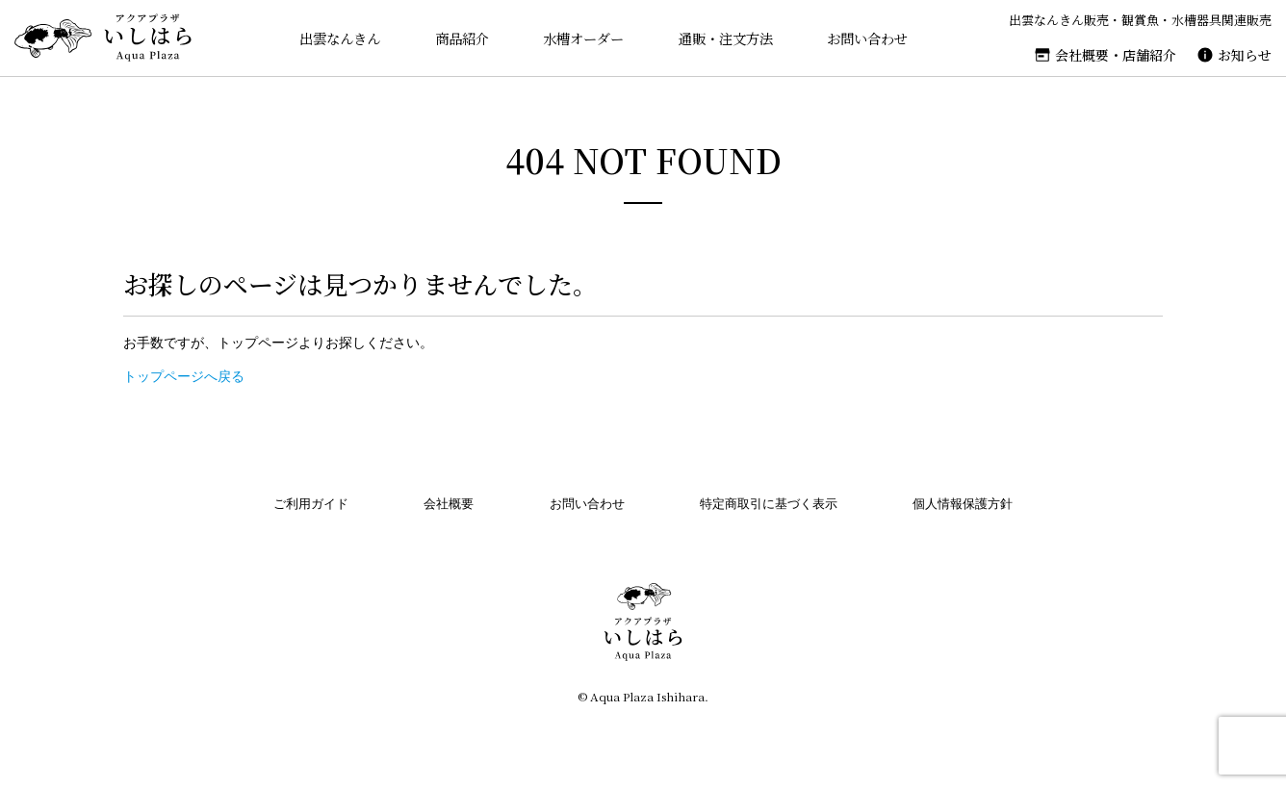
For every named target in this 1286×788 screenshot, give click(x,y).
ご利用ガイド (310, 503)
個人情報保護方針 (963, 503)
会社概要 (449, 503)
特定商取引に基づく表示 (768, 503)
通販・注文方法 (725, 38)
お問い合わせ (871, 38)
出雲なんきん (329, 38)
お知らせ (1245, 54)
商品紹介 (454, 38)
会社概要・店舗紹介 (1115, 54)
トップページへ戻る (183, 376)
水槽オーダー (578, 38)
